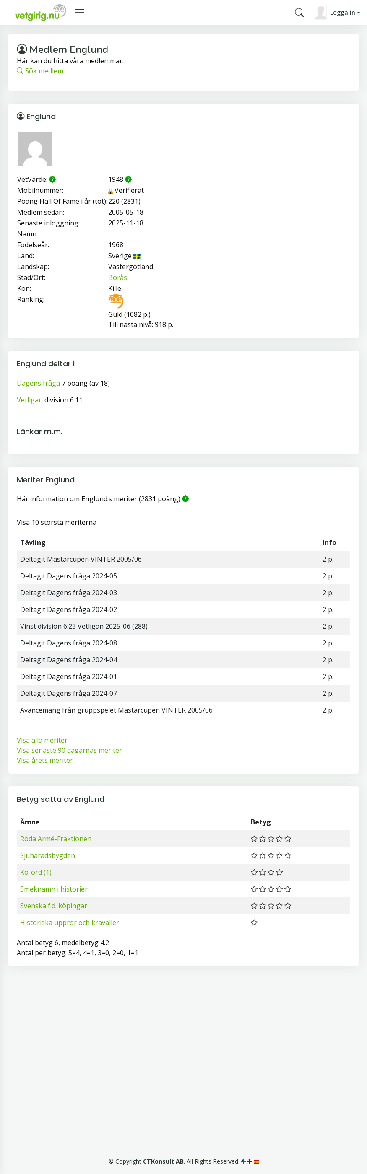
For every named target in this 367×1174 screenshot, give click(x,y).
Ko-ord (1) (36, 872)
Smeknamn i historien (54, 889)
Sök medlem (40, 70)
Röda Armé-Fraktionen (55, 838)
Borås (117, 277)
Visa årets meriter (45, 760)
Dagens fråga (38, 383)
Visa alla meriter (42, 740)
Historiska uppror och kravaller (69, 922)
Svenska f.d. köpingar (53, 905)
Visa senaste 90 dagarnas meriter (69, 750)
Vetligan (30, 399)
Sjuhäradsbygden (47, 855)
